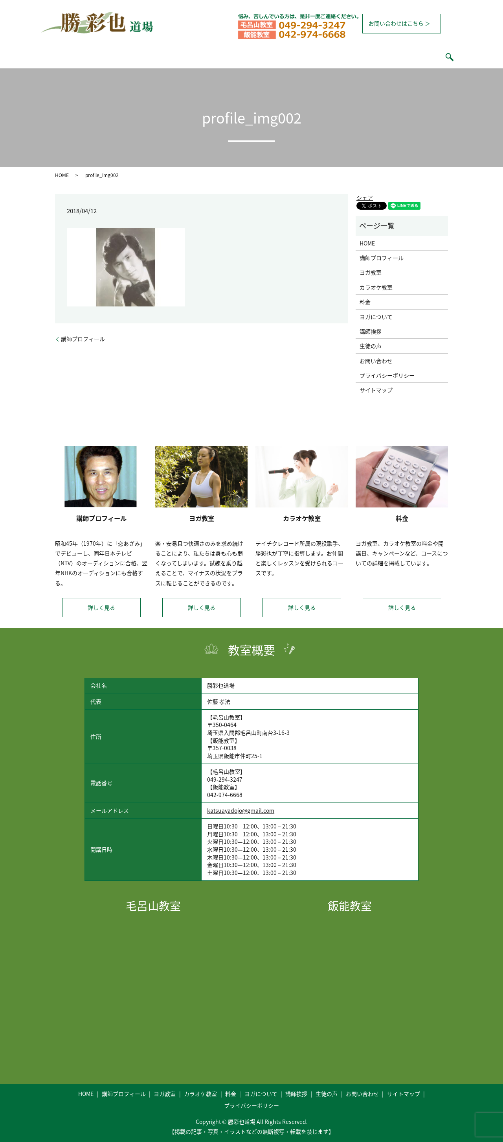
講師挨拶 (340, 57)
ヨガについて (299, 57)
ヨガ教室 (188, 57)
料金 (264, 57)
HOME (99, 57)
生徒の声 (375, 57)
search (405, 57)
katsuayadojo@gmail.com (240, 810)
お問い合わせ (376, 361)
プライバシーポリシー (387, 375)
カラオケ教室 (229, 57)
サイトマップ (376, 390)
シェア (364, 197)
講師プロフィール (142, 57)
